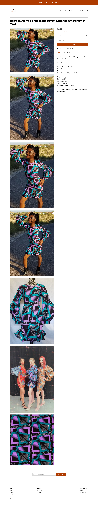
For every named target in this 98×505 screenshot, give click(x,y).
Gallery (76, 11)
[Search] (87, 11)
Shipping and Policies (15, 497)
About (65, 11)
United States (66, 32)
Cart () (82, 11)
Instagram (39, 490)
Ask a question (70, 48)
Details (59, 52)
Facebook (39, 488)
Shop (61, 11)
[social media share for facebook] (58, 48)
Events (70, 11)
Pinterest (39, 492)
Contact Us (12, 499)
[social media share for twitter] (61, 48)
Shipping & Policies (66, 52)
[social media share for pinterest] (64, 48)
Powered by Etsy (83, 492)
